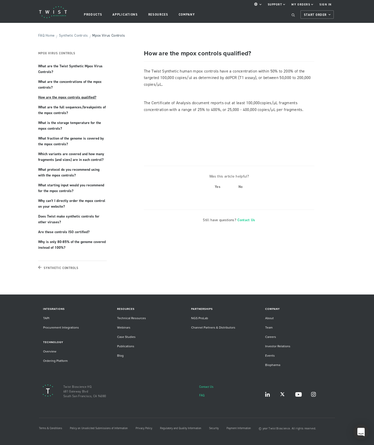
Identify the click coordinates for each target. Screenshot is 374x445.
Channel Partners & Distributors (213, 327)
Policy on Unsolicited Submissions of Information (99, 428)
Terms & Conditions (50, 428)
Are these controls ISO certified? (64, 232)
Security (214, 428)
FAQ (201, 395)
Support (276, 4)
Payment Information (238, 428)
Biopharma (272, 365)
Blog (120, 355)
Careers (270, 337)
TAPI (46, 318)
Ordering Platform (55, 360)
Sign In (325, 4)
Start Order (317, 15)
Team (269, 327)
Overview (49, 351)
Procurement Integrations (61, 327)
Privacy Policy (144, 428)
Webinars (123, 327)
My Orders (302, 4)
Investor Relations (277, 346)
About (269, 318)
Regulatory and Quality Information (180, 428)
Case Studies (126, 337)
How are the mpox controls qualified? (67, 97)
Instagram (313, 395)
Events (270, 355)
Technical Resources (131, 318)
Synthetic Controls (73, 35)
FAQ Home (46, 35)
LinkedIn (267, 395)
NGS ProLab (199, 318)
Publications (125, 346)
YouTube (298, 395)
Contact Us (246, 220)
